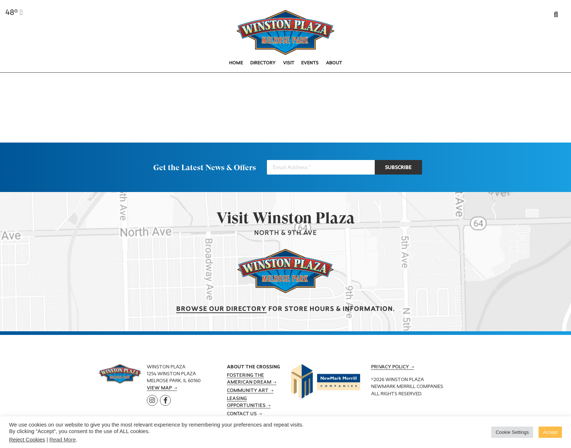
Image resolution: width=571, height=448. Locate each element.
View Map (159, 388)
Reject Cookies (27, 440)
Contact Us (242, 414)
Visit (288, 63)
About (334, 63)
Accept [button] (550, 432)
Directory (263, 63)
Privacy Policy (390, 367)
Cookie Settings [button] (512, 432)
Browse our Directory (221, 309)
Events (310, 63)
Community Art (247, 391)
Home (236, 63)
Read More (63, 440)
